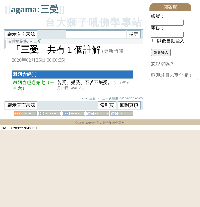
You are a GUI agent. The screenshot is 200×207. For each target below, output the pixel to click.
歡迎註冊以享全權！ (172, 75)
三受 (37, 41)
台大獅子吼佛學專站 (94, 22)
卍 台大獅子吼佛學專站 (108, 122)
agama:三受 (34, 9)
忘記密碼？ (162, 64)
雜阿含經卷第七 (29, 82)
